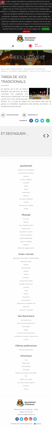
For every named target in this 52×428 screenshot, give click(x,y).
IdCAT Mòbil (26, 327)
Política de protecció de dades (26, 373)
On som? (26, 219)
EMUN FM (26, 307)
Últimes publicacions (26, 350)
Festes (26, 274)
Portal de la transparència (26, 333)
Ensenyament (29, 69)
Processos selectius (26, 199)
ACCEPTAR (45, 29)
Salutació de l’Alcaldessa (26, 170)
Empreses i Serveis (26, 232)
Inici (7, 69)
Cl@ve (26, 330)
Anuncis (26, 196)
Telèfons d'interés (26, 242)
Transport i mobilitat (26, 310)
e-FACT (26, 340)
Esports (26, 271)
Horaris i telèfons (26, 180)
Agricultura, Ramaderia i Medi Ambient (26, 258)
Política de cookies (26, 379)
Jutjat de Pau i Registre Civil (26, 303)
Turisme (26, 294)
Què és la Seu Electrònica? (26, 323)
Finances (26, 278)
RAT (26, 376)
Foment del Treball (26, 281)
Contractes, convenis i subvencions (26, 336)
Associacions (26, 300)
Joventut (26, 287)
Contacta (26, 183)
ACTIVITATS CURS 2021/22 (18, 71)
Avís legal (26, 370)
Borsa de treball (26, 235)
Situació (26, 176)
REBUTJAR (26, 31)
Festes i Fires (26, 229)
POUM (26, 186)
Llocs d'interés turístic (26, 225)
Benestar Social (26, 261)
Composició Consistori (26, 173)
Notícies (26, 245)
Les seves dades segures (26, 383)
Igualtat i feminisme (26, 284)
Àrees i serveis (16, 69)
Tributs (26, 209)
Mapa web (26, 363)
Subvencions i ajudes (26, 205)
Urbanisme (26, 297)
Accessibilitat (26, 366)
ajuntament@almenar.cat (26, 414)
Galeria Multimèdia (26, 238)
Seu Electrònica (26, 320)
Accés (26, 389)
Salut (26, 291)
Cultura (26, 265)
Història (26, 222)
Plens (26, 189)
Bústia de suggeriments (26, 248)
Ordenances (26, 192)
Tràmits (26, 202)
